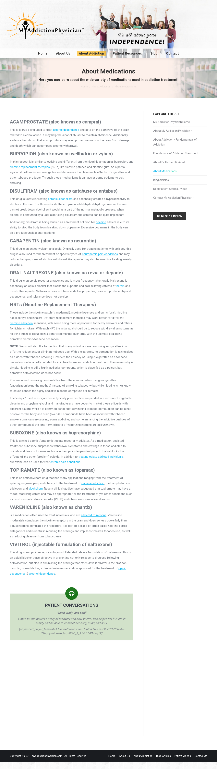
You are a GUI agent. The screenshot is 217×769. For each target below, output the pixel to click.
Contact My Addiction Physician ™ (174, 204)
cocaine (101, 229)
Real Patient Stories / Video (170, 196)
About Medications (165, 178)
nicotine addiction (21, 330)
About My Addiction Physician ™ (172, 137)
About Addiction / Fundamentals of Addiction (175, 149)
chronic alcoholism (60, 206)
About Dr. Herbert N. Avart (169, 169)
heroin (120, 293)
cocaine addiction (92, 490)
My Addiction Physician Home (171, 129)
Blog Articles (161, 187)
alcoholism (36, 495)
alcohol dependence (66, 137)
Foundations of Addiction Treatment (175, 160)
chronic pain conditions (65, 469)
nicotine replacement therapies (30, 174)
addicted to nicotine (93, 522)
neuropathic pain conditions (100, 261)
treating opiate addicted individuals (100, 464)
